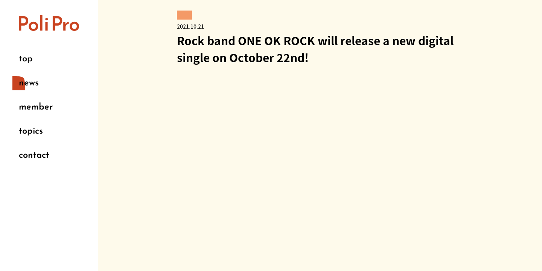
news (29, 83)
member (36, 107)
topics (31, 131)
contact (34, 155)
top (26, 59)
